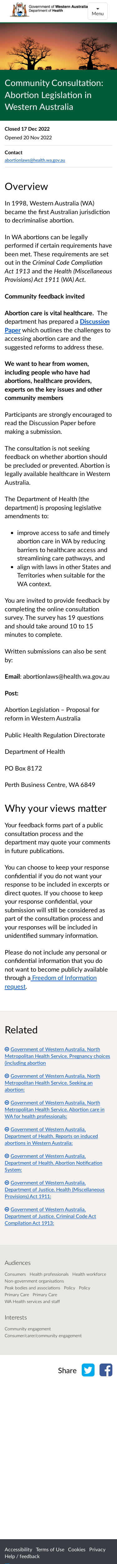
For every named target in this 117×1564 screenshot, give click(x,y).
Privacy (97, 1549)
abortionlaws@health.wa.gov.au (35, 160)
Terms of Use (50, 1549)
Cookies (76, 1549)
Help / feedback (22, 1556)
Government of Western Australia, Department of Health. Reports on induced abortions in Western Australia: (51, 1136)
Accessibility (18, 1549)
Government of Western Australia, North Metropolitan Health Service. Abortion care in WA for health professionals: (55, 1109)
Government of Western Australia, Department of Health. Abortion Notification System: (53, 1162)
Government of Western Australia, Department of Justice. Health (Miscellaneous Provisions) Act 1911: (55, 1189)
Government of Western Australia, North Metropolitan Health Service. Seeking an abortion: (52, 1082)
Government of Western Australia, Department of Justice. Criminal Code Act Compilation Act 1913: (50, 1216)
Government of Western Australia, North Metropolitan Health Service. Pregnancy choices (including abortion (57, 1056)
